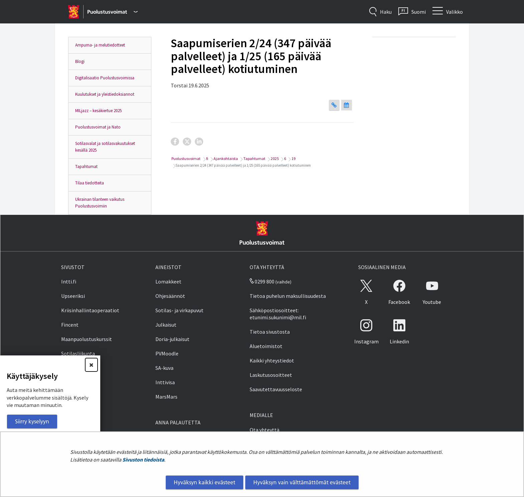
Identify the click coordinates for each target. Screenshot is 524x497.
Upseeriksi (73, 296)
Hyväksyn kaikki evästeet (204, 482)
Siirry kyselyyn (32, 421)
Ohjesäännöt (170, 296)
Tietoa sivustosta (270, 331)
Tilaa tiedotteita (89, 183)
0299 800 (262, 281)
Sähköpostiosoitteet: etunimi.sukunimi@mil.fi (278, 314)
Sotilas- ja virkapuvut (179, 310)
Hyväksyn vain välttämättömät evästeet (302, 482)
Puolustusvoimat (186, 158)
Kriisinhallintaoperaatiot (90, 310)
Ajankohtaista (225, 158)
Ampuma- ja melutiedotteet (100, 45)
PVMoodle (166, 353)
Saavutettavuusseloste (276, 389)
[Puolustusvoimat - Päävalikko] (112, 11)
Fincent (70, 324)
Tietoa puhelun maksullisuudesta (288, 296)
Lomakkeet (168, 281)
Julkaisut (165, 324)
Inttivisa (165, 382)
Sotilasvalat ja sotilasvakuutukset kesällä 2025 (105, 147)
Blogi (80, 61)
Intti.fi (68, 281)
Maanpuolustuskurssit (86, 339)
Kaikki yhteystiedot (272, 360)
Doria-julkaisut (172, 339)
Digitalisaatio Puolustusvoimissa (104, 78)
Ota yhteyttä (264, 429)
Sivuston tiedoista (143, 459)
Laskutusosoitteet (271, 374)
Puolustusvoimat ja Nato (98, 127)
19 (293, 158)
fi (207, 158)
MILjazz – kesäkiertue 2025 (98, 110)
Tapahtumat (86, 166)
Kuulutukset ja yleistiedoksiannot (104, 94)
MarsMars (166, 396)
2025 (274, 158)
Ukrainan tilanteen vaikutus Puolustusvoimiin (99, 202)
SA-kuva (164, 367)
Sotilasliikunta (78, 353)
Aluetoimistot (266, 346)
